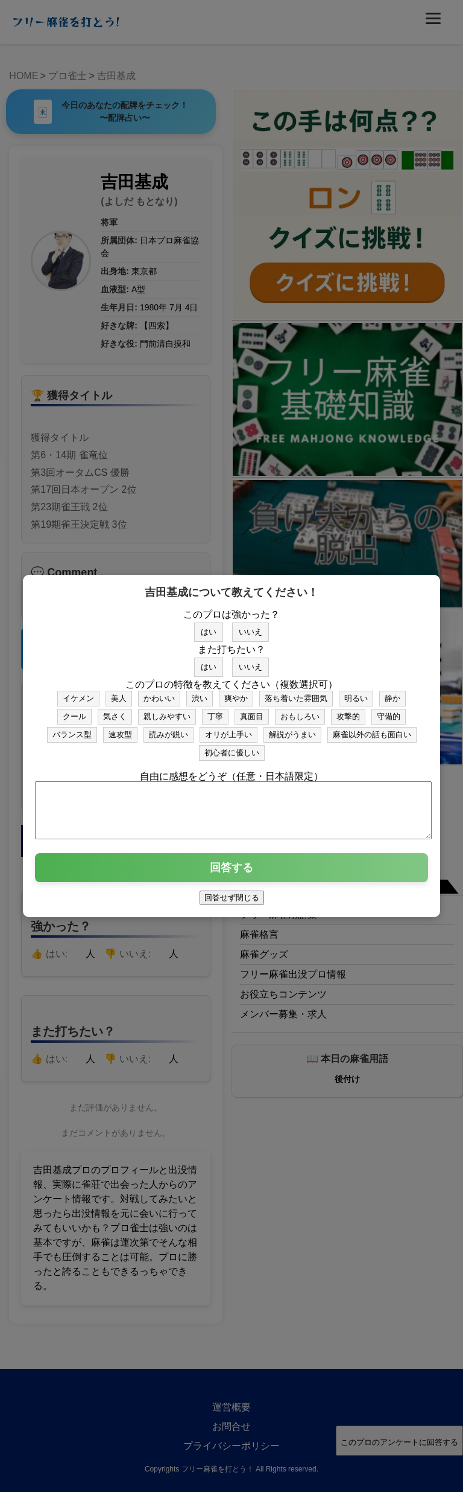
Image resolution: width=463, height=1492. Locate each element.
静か (392, 692)
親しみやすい (167, 711)
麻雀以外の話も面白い (372, 729)
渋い (199, 692)
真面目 (251, 711)
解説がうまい (292, 729)
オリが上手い (228, 729)
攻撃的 (348, 711)
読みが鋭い (168, 729)
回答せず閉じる (231, 903)
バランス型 (72, 729)
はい (208, 626)
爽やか (236, 692)
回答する (231, 873)
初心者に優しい (231, 747)
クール (74, 711)
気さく (115, 711)
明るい (356, 692)
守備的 (388, 711)
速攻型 (120, 729)
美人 (119, 692)
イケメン (78, 692)
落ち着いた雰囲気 (296, 692)
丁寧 (215, 711)
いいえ (250, 626)
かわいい (159, 692)
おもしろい (300, 711)
